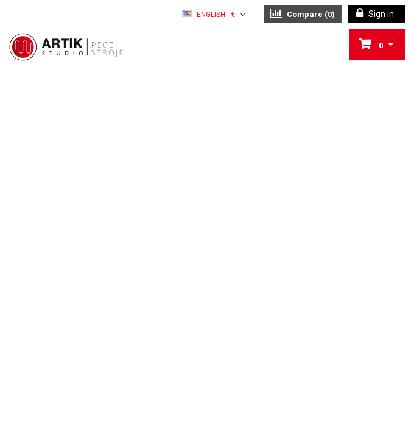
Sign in (380, 14)
